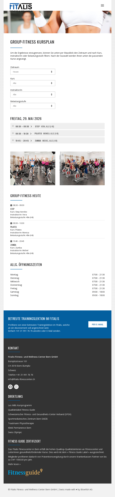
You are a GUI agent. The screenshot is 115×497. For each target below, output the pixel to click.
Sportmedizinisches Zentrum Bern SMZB (28, 418)
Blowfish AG (86, 489)
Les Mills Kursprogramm (20, 405)
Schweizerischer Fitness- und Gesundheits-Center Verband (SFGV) (39, 414)
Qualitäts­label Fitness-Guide (21, 409)
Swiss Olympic (15, 432)
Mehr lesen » (14, 464)
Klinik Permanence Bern (19, 427)
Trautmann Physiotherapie (21, 423)
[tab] (57, 126)
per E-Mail (97, 324)
